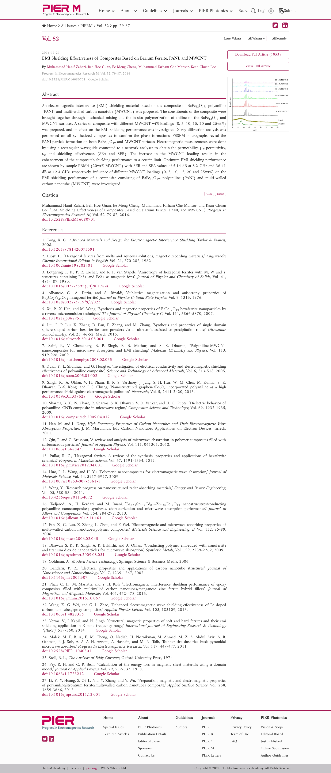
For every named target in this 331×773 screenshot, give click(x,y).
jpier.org (91, 768)
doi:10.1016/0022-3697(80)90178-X (75, 286)
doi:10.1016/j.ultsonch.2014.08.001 (73, 339)
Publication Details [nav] (152, 734)
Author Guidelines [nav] (274, 755)
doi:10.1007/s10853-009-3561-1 (71, 481)
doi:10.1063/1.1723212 (63, 674)
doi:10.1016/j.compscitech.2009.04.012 (76, 417)
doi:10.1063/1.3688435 (63, 449)
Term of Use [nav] (239, 734)
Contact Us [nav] (146, 755)
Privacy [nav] (236, 718)
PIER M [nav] (208, 748)
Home (52, 26)
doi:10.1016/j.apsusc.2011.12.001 (71, 694)
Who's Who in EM (113, 768)
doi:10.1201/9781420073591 (68, 249)
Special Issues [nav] (113, 727)
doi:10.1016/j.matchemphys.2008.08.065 (77, 360)
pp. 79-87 (121, 26)
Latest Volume (210, 38)
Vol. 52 (103, 26)
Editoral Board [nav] (272, 734)
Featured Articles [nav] (116, 734)
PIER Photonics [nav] (215, 11)
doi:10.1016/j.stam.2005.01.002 (69, 376)
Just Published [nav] (271, 741)
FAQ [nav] (233, 741)
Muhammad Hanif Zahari (66, 67)
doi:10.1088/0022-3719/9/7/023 (71, 302)
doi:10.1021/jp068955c (62, 318)
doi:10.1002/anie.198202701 (67, 265)
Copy (205, 195)
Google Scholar (98, 80)
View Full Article (258, 66)
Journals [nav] (183, 11)
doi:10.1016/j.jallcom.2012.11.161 (72, 518)
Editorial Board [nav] (149, 741)
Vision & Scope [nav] (272, 727)
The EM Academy (53, 768)
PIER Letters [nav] (211, 755)
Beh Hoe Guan (99, 67)
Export (219, 195)
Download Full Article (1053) (258, 54)
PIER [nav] (206, 727)
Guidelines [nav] (155, 11)
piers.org (75, 768)
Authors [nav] (181, 727)
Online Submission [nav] (275, 748)
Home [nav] (106, 11)
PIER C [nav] (207, 741)
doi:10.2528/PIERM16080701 (63, 80)
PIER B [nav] (207, 734)
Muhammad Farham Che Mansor (163, 67)
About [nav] (129, 11)
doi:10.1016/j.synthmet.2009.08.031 (73, 555)
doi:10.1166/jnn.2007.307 (65, 577)
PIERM (86, 26)
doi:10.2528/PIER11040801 (66, 651)
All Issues (68, 26)
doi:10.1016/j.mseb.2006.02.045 (70, 539)
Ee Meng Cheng (124, 67)
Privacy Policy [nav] (240, 727)
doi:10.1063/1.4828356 (63, 614)
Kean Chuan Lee (203, 67)
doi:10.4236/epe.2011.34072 (67, 497)
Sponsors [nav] (145, 748)
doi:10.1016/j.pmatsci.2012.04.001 (72, 465)
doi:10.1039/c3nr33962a (63, 396)
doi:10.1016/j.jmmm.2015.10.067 (71, 598)
